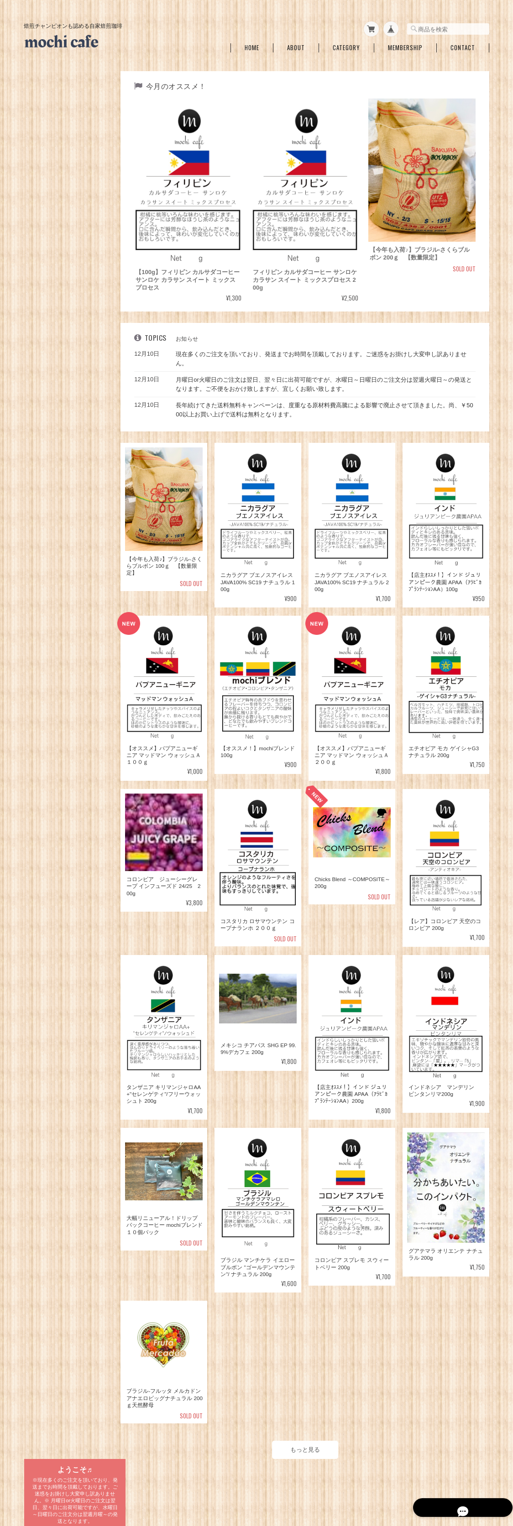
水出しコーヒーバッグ (57, 615)
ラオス (44, 562)
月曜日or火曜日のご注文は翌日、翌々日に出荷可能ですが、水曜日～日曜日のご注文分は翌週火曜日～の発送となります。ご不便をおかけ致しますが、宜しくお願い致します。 (327, 380)
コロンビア (49, 406)
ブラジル (47, 391)
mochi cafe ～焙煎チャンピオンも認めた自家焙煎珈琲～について (240, 1479)
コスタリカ (49, 449)
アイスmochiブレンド (64, 300)
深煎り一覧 (43, 248)
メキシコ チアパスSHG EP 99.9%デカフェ (71, 338)
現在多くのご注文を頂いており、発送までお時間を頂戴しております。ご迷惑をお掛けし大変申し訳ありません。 (324, 354)
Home (252, 45)
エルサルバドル (55, 463)
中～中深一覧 (46, 227)
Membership (405, 45)
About (296, 45)
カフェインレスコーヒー (60, 319)
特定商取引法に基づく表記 (62, 797)
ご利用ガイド (46, 776)
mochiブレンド (55, 286)
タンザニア (49, 377)
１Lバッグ (48, 633)
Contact (462, 45)
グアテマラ (49, 420)
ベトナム (47, 548)
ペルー (44, 505)
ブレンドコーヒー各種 (57, 269)
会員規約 (479, 1479)
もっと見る (307, 1438)
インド (44, 491)
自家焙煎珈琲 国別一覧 (60, 360)
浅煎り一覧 (43, 205)
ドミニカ (47, 520)
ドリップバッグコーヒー (60, 580)
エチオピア (49, 434)
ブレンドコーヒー (57, 597)
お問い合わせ (46, 818)
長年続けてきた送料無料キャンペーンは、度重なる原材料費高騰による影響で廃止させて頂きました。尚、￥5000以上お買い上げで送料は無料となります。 (326, 405)
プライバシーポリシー (353, 1479)
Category (346, 45)
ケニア (44, 534)
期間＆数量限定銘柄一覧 (60, 184)
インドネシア (52, 477)
